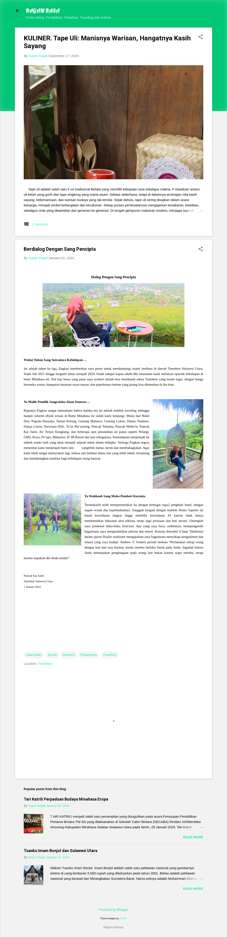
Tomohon (45, 663)
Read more (193, 837)
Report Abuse (114, 927)
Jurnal (52, 655)
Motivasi (69, 655)
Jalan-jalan (34, 655)
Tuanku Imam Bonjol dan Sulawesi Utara (60, 850)
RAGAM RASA (42, 10)
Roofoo (123, 918)
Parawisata (88, 655)
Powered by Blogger (113, 909)
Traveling (109, 655)
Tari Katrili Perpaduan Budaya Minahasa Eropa (66, 799)
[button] (200, 37)
